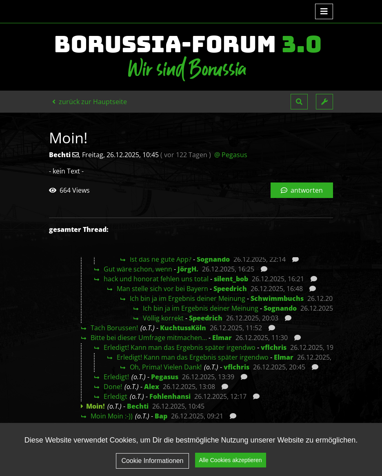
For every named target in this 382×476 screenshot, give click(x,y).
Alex (151, 386)
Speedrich (230, 288)
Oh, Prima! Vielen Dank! (165, 367)
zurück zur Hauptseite (89, 101)
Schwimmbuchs (277, 298)
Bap (161, 415)
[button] (299, 101)
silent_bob (231, 278)
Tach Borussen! (114, 327)
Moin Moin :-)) (111, 415)
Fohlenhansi (170, 396)
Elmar (222, 337)
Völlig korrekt (163, 318)
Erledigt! (116, 376)
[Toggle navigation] (324, 11)
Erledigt (115, 396)
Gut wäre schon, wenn (138, 269)
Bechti (138, 406)
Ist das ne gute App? (160, 259)
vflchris (273, 347)
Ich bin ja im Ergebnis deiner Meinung (187, 298)
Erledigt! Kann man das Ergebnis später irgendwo (179, 347)
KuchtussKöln (183, 327)
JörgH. (188, 269)
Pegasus (164, 376)
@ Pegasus (230, 154)
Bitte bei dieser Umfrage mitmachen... (149, 337)
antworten (302, 190)
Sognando (213, 259)
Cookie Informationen (152, 460)
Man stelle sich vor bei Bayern (162, 288)
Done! (113, 386)
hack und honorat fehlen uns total (156, 278)
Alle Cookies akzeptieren (230, 460)
